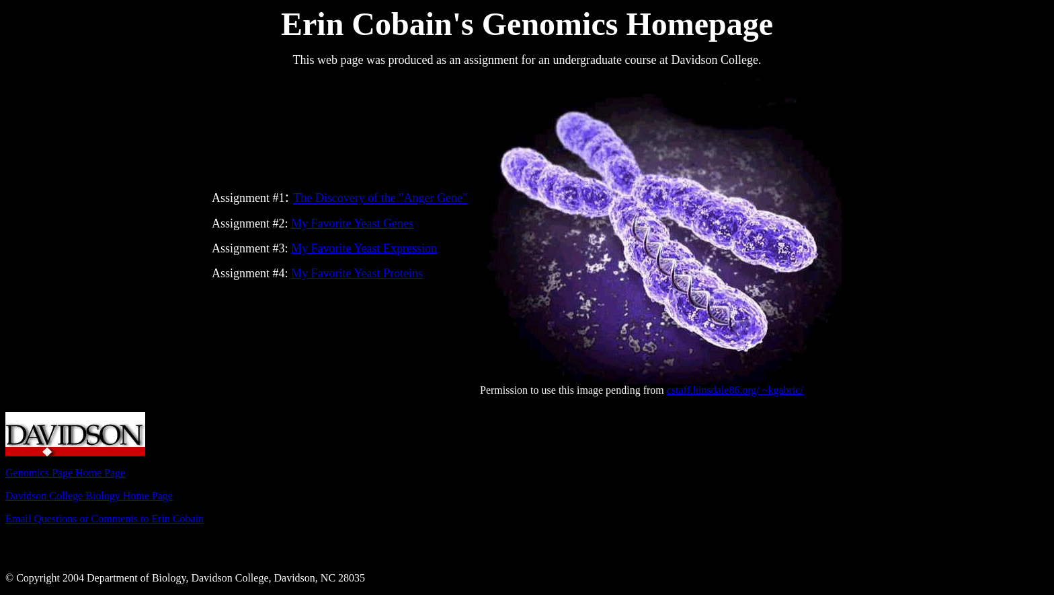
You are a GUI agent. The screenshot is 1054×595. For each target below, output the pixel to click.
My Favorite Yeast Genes (352, 223)
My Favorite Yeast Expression (364, 248)
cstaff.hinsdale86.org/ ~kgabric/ (735, 390)
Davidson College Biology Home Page (89, 495)
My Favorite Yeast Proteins (357, 273)
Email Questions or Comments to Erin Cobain (104, 518)
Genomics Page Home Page (65, 473)
